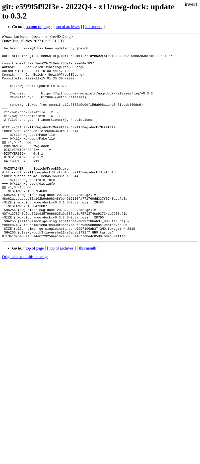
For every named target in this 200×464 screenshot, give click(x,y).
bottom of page (38, 27)
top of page (35, 286)
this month (93, 27)
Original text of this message (25, 295)
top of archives (68, 27)
